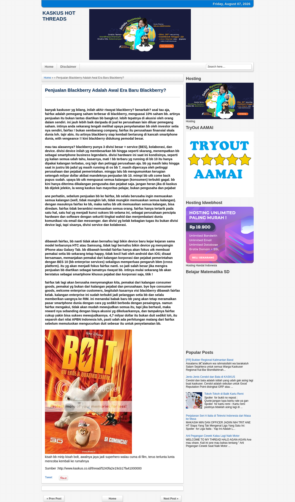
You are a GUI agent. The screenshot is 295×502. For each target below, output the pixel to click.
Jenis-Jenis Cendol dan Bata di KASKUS (210, 376)
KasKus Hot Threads (58, 16)
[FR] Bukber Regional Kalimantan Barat (209, 359)
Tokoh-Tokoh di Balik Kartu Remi (223, 393)
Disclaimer (68, 66)
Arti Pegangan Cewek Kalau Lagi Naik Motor (212, 435)
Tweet (48, 477)
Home (49, 66)
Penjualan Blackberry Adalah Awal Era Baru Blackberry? (105, 90)
